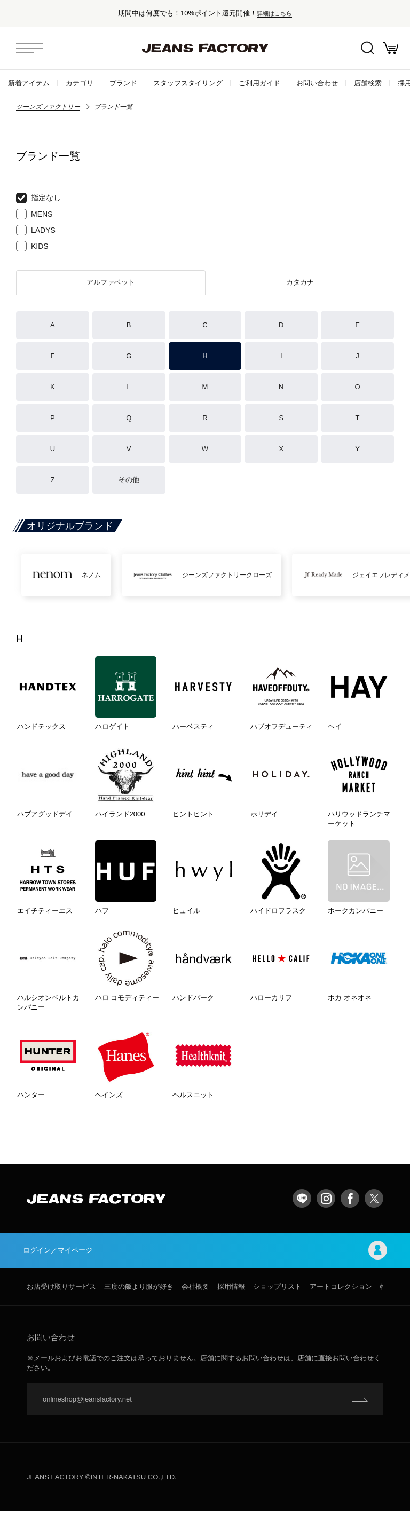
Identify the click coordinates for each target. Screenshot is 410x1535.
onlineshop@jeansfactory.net (87, 1423)
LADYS (36, 230)
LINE (302, 1220)
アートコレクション (341, 1310)
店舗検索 (368, 83)
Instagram (326, 1220)
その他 (129, 480)
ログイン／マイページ (205, 1273)
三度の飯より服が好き (139, 1310)
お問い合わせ (317, 83)
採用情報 (231, 1310)
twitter (374, 1220)
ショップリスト (277, 1310)
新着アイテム (29, 83)
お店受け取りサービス (61, 1310)
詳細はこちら (274, 13)
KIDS (32, 246)
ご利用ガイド (259, 83)
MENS (34, 214)
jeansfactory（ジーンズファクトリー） (205, 48)
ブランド (123, 83)
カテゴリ (79, 83)
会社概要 (195, 1310)
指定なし (38, 198)
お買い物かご (388, 48)
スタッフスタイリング (188, 83)
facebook (350, 1220)
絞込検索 (362, 48)
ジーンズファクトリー (48, 107)
